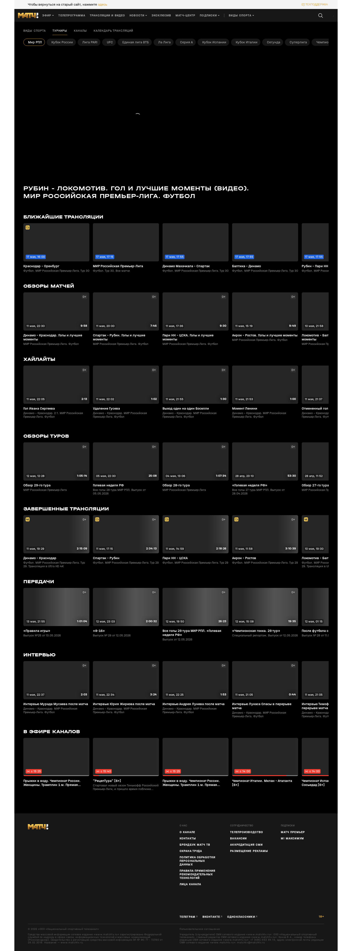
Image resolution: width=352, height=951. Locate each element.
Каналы (80, 31)
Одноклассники (241, 917)
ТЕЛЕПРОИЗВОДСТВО (246, 832)
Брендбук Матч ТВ (195, 845)
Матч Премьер (293, 832)
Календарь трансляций (113, 31)
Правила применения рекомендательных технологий (197, 874)
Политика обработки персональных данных (197, 861)
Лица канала (190, 884)
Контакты (188, 838)
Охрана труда (191, 851)
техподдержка (317, 4)
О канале (187, 832)
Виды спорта (34, 31)
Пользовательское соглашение (200, 929)
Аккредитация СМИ (246, 845)
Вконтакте (211, 917)
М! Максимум (292, 838)
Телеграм (187, 917)
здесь (102, 4)
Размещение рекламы (249, 851)
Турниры (60, 31)
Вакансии (238, 838)
